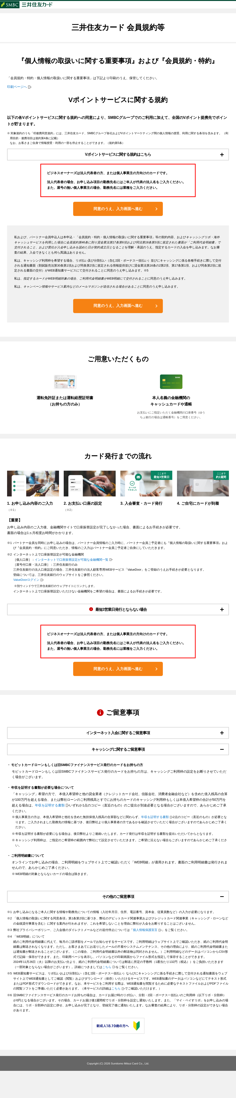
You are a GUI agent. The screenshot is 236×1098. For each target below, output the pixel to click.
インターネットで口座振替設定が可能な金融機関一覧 (71, 571)
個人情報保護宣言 (145, 957)
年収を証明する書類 (50, 830)
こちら (106, 994)
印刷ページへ (17, 96)
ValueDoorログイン (26, 591)
